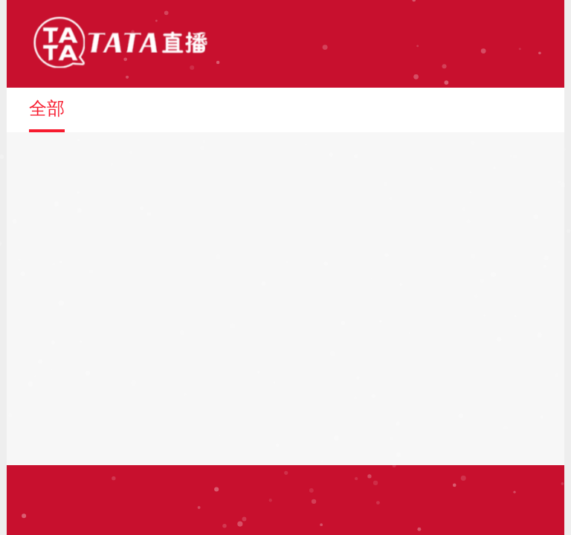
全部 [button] (47, 108)
